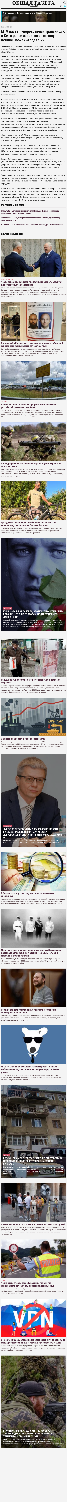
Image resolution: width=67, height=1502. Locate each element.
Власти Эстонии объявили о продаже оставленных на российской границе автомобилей (28, 406)
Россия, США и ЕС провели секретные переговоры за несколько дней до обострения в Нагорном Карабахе (32, 1161)
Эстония (4, 402)
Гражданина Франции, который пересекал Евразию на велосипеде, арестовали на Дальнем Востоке (28, 524)
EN (65, 6)
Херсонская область (8, 279)
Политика (7, 608)
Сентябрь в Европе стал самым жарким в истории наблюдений (33, 1224)
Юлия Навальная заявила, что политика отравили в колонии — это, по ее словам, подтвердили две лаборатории (33, 614)
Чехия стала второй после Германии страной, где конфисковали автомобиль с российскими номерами (28, 1284)
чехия (3, 1280)
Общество (33, 6)
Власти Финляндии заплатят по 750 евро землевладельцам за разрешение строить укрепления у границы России (27, 1433)
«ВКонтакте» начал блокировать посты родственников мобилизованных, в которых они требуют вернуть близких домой (31, 1069)
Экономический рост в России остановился (23, 738)
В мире (6, 1155)
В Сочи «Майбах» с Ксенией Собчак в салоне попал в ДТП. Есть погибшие (32, 224)
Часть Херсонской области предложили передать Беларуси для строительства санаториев (31, 283)
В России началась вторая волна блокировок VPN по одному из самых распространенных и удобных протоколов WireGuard (33, 1341)
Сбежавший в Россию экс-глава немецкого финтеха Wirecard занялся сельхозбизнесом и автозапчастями (32, 344)
